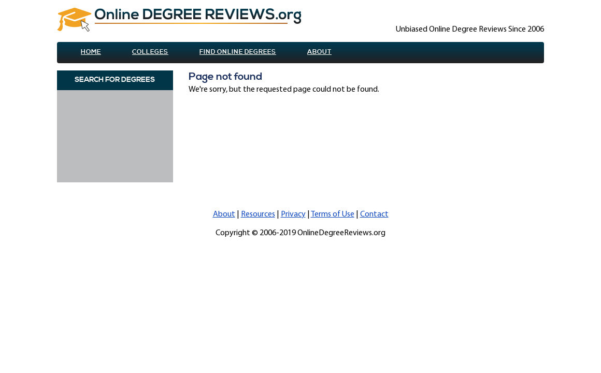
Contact (374, 214)
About (319, 52)
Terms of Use (332, 214)
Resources (258, 214)
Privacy (293, 214)
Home (91, 52)
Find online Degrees (237, 52)
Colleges (150, 52)
